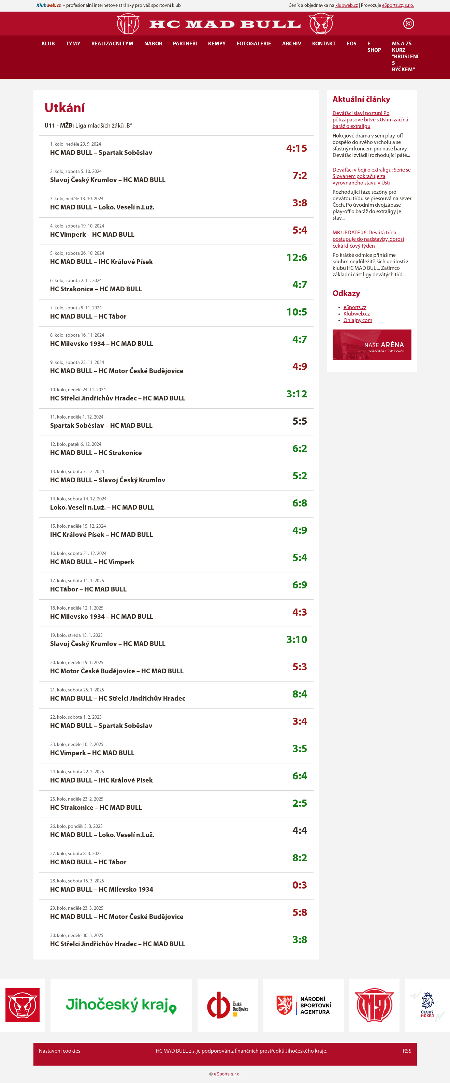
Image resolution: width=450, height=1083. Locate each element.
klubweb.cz (346, 5)
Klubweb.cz (357, 314)
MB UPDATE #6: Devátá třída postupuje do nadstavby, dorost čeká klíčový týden (368, 239)
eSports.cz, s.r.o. (398, 5)
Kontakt (324, 44)
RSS (407, 1051)
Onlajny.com (358, 320)
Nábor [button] (153, 44)
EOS (352, 44)
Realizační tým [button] (112, 44)
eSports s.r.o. (227, 1074)
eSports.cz (355, 307)
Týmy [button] (73, 44)
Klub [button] (48, 44)
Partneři (185, 44)
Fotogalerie (254, 44)
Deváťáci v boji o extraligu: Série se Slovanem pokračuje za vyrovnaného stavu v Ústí (372, 176)
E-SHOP (374, 47)
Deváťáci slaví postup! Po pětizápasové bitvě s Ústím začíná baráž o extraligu (370, 120)
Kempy (217, 44)
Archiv (291, 44)
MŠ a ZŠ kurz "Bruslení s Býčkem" (405, 57)
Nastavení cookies (59, 1051)
